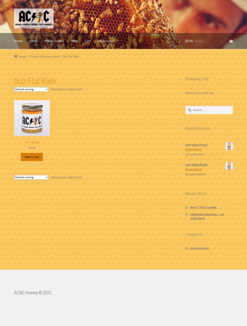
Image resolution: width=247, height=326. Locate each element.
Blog (74, 41)
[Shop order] (31, 89)
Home (18, 41)
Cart (88, 41)
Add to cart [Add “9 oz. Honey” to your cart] (32, 157)
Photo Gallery (54, 41)
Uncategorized (199, 248)
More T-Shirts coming (203, 207)
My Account (106, 41)
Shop (33, 41)
